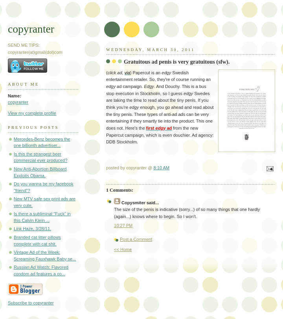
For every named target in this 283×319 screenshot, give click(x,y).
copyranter (31, 29)
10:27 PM (123, 225)
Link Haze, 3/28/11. (32, 228)
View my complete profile (32, 113)
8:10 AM (162, 167)
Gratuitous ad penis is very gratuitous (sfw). (177, 62)
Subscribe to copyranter (31, 303)
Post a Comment (136, 239)
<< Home (123, 249)
